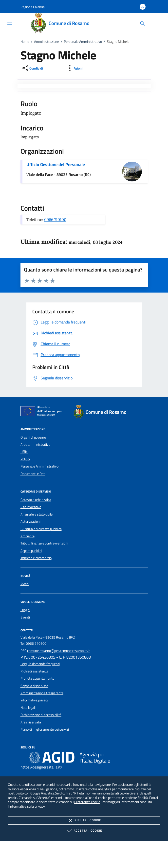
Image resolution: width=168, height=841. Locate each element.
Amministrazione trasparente (41, 693)
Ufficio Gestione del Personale (55, 164)
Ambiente (27, 536)
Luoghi (25, 610)
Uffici (24, 451)
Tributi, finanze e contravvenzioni (44, 543)
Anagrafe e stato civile (36, 514)
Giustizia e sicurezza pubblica (41, 529)
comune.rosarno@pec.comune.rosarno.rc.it (58, 650)
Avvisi (24, 584)
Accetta (84, 831)
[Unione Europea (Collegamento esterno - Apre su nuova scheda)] (42, 412)
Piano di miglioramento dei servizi (44, 729)
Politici (25, 459)
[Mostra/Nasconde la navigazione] (10, 23)
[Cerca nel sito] (142, 23)
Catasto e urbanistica (35, 499)
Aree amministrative (35, 444)
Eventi (25, 617)
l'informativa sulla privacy (26, 806)
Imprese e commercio (36, 558)
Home (24, 41)
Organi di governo (33, 437)
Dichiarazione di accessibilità (40, 714)
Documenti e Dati (32, 473)
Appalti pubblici (31, 550)
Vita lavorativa (30, 507)
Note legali (28, 707)
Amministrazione (46, 41)
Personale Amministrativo (83, 41)
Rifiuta (84, 820)
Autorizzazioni (30, 521)
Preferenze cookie (87, 801)
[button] (32, 6)
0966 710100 (55, 219)
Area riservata (30, 722)
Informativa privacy (34, 700)
